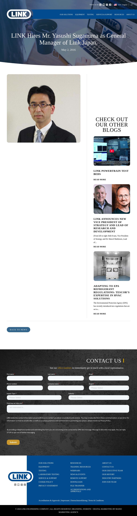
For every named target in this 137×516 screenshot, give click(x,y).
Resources (119, 14)
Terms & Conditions (96, 500)
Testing (90, 14)
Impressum (65, 500)
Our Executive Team (112, 471)
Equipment (80, 14)
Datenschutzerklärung (79, 500)
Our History (108, 474)
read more (100, 180)
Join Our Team (109, 482)
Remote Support (78, 478)
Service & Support (104, 14)
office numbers (65, 368)
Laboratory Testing (49, 474)
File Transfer (77, 486)
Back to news (18, 330)
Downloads (76, 482)
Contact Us (108, 467)
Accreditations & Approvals (49, 500)
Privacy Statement (48, 486)
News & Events (77, 474)
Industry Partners (111, 478)
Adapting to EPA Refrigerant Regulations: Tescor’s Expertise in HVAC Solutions (112, 292)
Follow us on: (94, 5)
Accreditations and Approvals (80, 490)
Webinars (75, 471)
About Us (130, 14)
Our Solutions (66, 14)
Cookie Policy (46, 482)
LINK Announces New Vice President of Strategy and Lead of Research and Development (111, 225)
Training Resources (80, 467)
